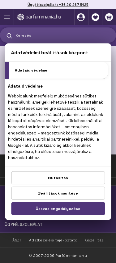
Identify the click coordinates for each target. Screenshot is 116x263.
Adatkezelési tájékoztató (53, 240)
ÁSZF (17, 240)
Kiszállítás (94, 240)
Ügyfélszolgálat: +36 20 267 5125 (58, 4)
